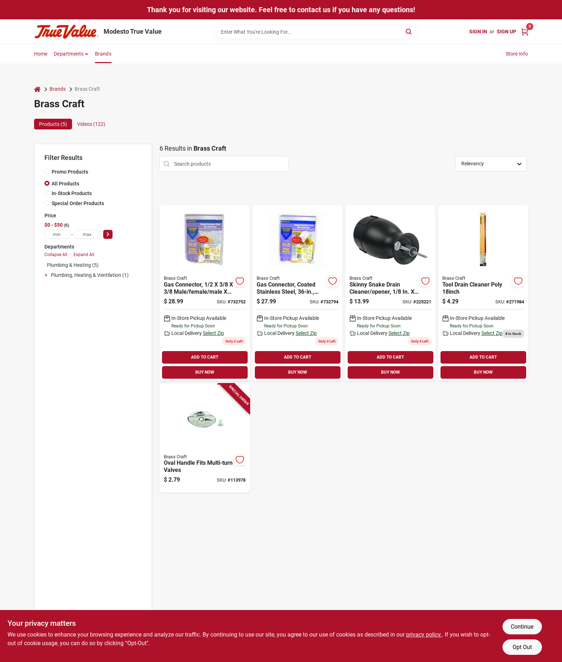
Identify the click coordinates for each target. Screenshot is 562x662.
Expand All (83, 254)
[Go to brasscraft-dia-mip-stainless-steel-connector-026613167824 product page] (297, 293)
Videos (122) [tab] (91, 124)
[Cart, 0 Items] (524, 32)
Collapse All (55, 254)
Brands (103, 54)
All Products (65, 183)
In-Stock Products (72, 193)
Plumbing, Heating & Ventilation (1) (90, 275)
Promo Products (70, 172)
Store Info (517, 54)
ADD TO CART (204, 357)
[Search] (409, 31)
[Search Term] (315, 32)
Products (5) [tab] (53, 124)
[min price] (57, 234)
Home (41, 54)
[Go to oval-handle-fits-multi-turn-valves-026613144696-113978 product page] (204, 438)
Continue (522, 626)
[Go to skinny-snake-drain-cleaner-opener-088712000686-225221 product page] (390, 293)
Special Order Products (78, 203)
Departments (69, 54)
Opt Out (522, 647)
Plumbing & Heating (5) (73, 265)
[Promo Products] (46, 171)
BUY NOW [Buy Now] (204, 372)
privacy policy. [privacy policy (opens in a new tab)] (424, 634)
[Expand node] (47, 275)
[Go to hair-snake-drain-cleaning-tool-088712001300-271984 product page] (483, 293)
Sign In (478, 31)
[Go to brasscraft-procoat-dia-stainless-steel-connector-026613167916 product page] (204, 293)
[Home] (37, 89)
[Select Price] (108, 234)
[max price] (87, 234)
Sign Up (506, 31)
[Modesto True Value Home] (66, 31)
